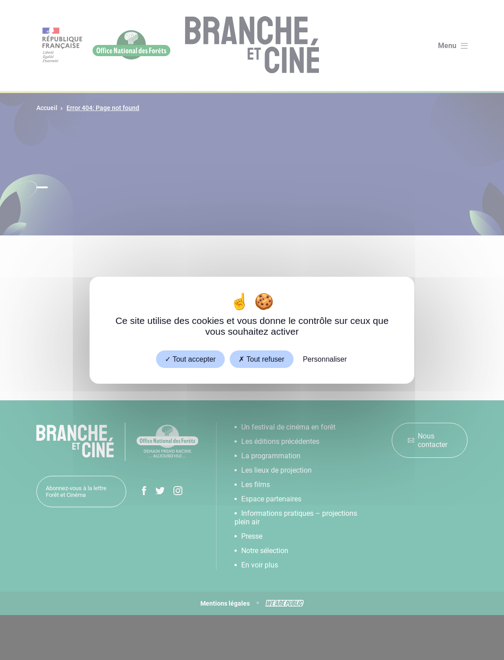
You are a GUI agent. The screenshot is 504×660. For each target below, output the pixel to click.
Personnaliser (325, 359)
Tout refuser (261, 359)
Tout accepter (190, 359)
